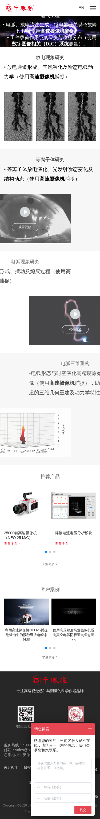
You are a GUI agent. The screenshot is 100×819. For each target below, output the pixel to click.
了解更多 (50, 564)
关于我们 (10, 767)
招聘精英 (30, 767)
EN (81, 8)
